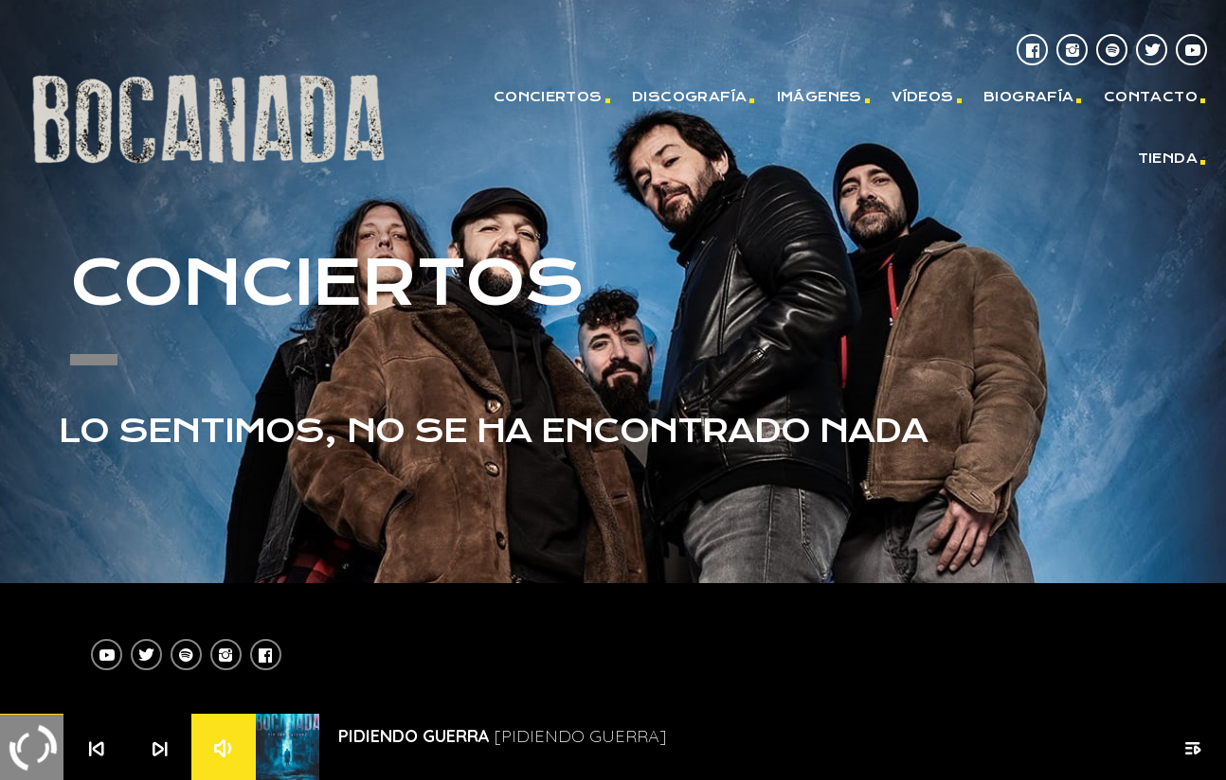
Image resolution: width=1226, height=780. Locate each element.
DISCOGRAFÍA (689, 96)
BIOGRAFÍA (1028, 96)
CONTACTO (1151, 96)
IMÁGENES (819, 96)
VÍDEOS (922, 96)
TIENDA (1168, 158)
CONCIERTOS (548, 96)
